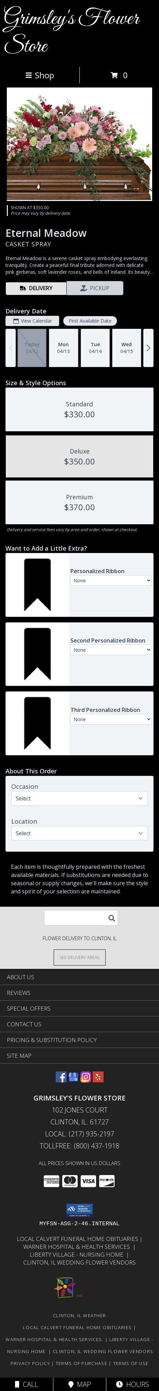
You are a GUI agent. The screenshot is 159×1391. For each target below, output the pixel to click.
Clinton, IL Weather (79, 1315)
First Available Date (90, 321)
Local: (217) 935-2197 (79, 1133)
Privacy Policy (30, 1363)
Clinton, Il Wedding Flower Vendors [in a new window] (79, 1262)
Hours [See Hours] (132, 1384)
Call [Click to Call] (26, 1384)
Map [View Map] (79, 1384)
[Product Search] (81, 918)
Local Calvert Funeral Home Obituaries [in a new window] (78, 1239)
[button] (79, 1210)
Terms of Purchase (81, 1363)
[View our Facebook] (61, 1080)
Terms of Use (131, 1363)
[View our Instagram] (85, 1080)
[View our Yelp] (98, 1080)
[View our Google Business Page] (73, 1080)
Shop (39, 75)
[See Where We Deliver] (80, 957)
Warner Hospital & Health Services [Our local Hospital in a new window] (78, 1247)
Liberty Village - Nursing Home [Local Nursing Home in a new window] (78, 1254)
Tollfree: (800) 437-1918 (79, 1145)
